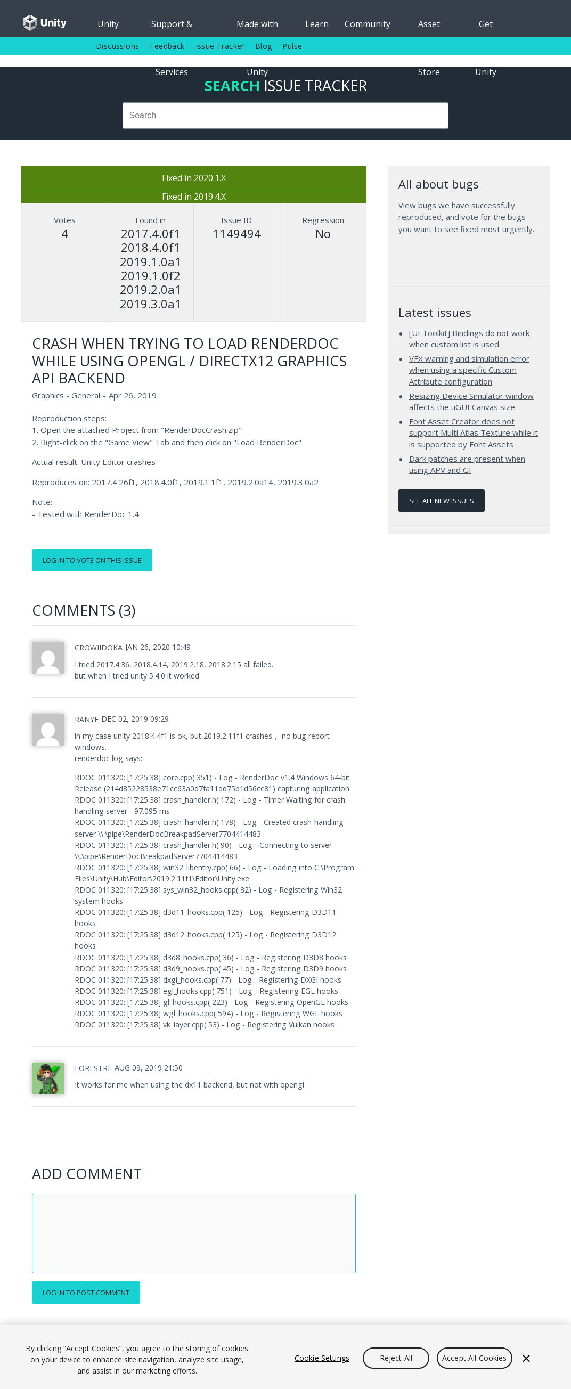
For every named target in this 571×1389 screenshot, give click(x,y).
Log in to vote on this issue (92, 560)
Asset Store (429, 27)
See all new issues (441, 500)
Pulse (292, 46)
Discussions (117, 46)
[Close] (526, 1358)
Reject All (396, 1358)
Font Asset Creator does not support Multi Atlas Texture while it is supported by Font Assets (473, 433)
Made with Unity (257, 27)
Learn (317, 24)
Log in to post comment (86, 1292)
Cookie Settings (322, 1358)
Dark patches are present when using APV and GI (467, 464)
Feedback (167, 46)
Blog (263, 46)
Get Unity (485, 27)
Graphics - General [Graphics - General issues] (66, 395)
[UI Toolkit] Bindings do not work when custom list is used (469, 339)
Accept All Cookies (474, 1358)
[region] (285, 1357)
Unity (108, 24)
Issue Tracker (219, 46)
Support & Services (171, 27)
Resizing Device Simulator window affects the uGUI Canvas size (471, 401)
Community (367, 24)
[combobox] (285, 115)
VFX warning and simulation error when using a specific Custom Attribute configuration (469, 370)
